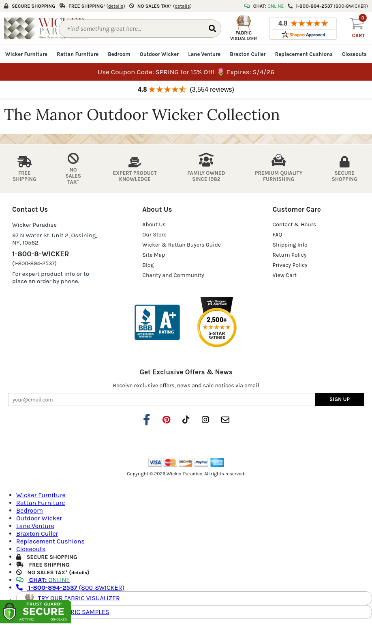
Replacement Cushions (304, 54)
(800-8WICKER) (70, 587)
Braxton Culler (248, 54)
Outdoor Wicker (159, 54)
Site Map (153, 254)
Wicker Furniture (26, 54)
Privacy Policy (290, 265)
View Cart (285, 275)
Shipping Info (290, 244)
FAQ (277, 234)
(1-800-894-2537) (34, 263)
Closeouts (354, 54)
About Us (154, 224)
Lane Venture (204, 54)
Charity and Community (173, 275)
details (79, 572)
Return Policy (290, 254)
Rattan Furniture (77, 54)
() (116, 6)
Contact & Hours (294, 224)
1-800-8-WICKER (40, 253)
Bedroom (119, 54)
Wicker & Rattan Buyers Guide (181, 244)
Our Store (154, 234)
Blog (148, 265)
